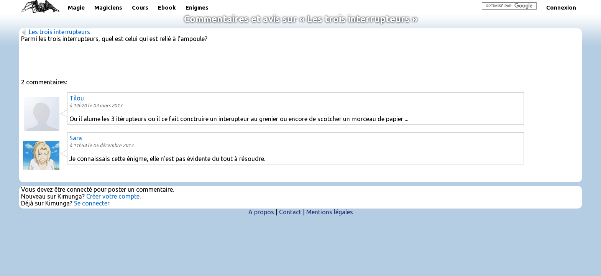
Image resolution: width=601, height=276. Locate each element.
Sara (75, 138)
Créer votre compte (113, 196)
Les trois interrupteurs (59, 31)
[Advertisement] (300, 59)
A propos (261, 212)
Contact (290, 212)
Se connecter (91, 203)
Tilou (76, 98)
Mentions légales (329, 212)
